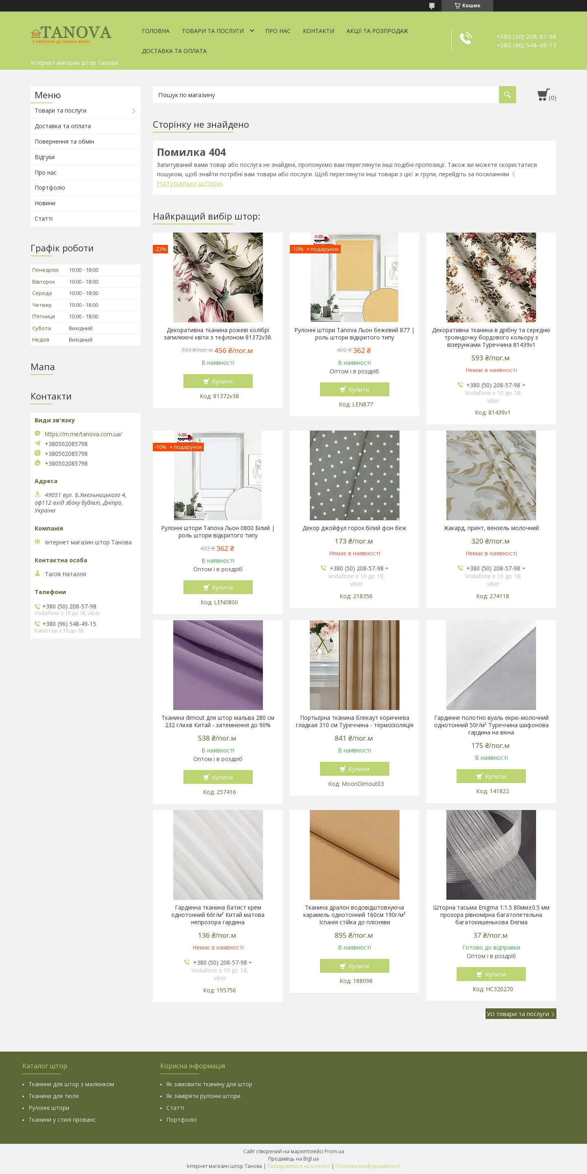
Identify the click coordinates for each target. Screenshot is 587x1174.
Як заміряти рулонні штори (203, 1096)
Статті (44, 218)
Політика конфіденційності (367, 1166)
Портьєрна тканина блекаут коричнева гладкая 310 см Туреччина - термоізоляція (354, 721)
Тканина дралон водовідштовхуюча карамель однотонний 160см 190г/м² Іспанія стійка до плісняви (354, 915)
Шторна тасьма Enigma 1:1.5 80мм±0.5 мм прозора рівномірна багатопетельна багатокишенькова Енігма (491, 915)
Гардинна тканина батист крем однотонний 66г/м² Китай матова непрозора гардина (218, 915)
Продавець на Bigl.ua (293, 1158)
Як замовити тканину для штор (209, 1084)
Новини (45, 203)
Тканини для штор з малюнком (71, 1084)
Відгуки (45, 157)
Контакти (318, 31)
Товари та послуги (213, 31)
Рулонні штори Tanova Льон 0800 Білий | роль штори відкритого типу (218, 531)
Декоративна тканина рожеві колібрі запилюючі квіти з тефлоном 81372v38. (218, 333)
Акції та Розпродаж (377, 31)
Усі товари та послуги (518, 1014)
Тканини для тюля (54, 1096)
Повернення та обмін (64, 141)
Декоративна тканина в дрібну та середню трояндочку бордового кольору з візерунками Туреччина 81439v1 (491, 337)
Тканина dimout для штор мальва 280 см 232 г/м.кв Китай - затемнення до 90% (217, 721)
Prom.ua (334, 1151)
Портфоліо (50, 187)
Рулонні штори (49, 1108)
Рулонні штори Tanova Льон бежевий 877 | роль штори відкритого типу (354, 333)
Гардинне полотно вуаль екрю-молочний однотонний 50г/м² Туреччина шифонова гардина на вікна (491, 725)
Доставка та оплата (174, 51)
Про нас (278, 31)
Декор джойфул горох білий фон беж (354, 528)
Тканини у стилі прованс (62, 1119)
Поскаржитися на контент (298, 1166)
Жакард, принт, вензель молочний (491, 528)
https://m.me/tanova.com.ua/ (83, 434)
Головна (156, 31)
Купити (222, 381)
